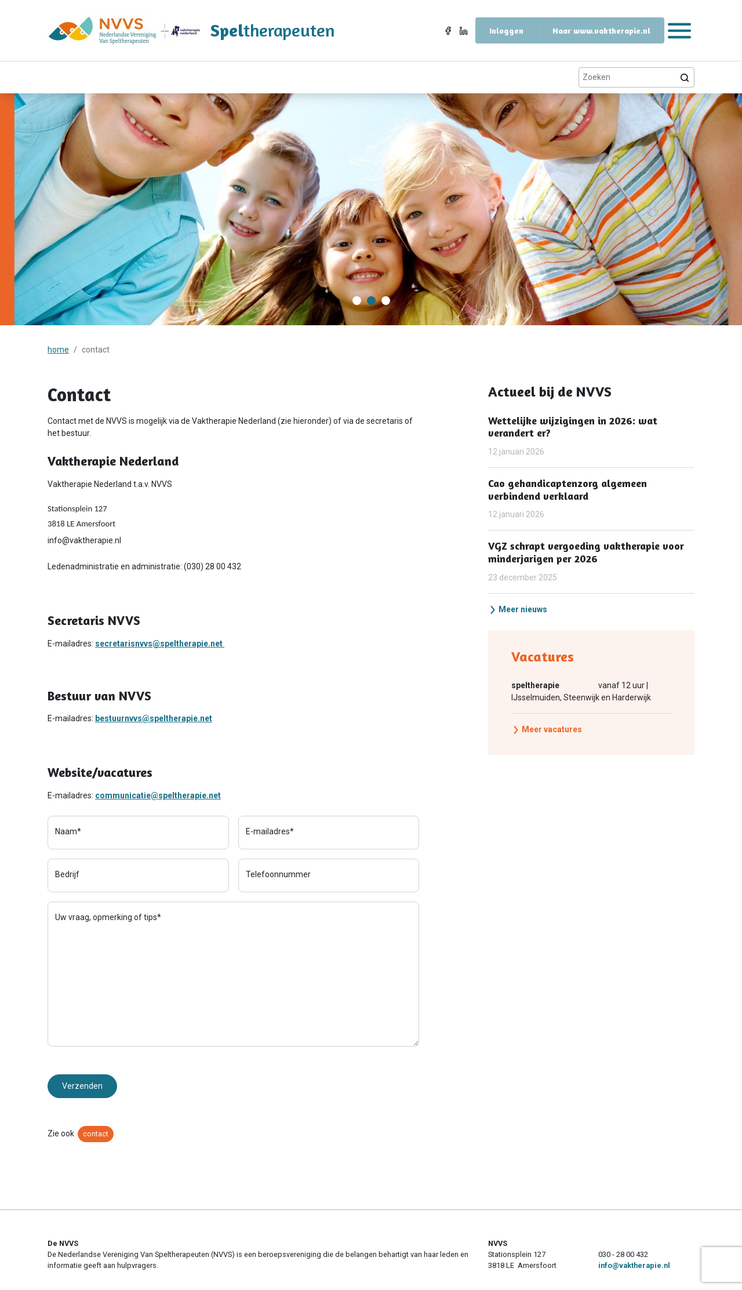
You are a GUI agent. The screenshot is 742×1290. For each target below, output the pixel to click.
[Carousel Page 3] (385, 300)
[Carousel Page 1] (356, 300)
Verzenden (82, 1086)
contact (95, 1134)
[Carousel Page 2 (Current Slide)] (371, 300)
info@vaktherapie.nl (634, 1265)
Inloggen (506, 30)
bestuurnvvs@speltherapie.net (153, 718)
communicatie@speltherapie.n (154, 795)
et (217, 795)
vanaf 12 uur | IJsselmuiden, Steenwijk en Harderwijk (581, 690)
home (58, 349)
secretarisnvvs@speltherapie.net (159, 643)
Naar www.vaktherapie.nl (601, 30)
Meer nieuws (518, 609)
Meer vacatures (547, 729)
